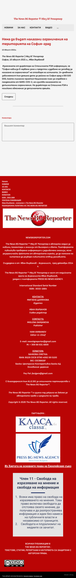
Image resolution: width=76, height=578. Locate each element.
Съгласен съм (38, 576)
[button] (38, 218)
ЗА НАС (21, 27)
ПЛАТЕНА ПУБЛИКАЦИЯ (11, 200)
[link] (38, 10)
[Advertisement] (38, 158)
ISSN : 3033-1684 (8, 197)
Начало (5, 181)
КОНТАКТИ (35, 27)
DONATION (6, 195)
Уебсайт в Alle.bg (68, 575)
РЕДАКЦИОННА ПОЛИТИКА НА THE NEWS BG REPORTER (24, 205)
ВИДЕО (48, 27)
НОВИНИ (8, 27)
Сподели (8, 96)
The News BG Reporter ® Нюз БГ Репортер (38, 18)
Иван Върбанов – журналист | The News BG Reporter (22, 203)
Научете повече (28, 576)
